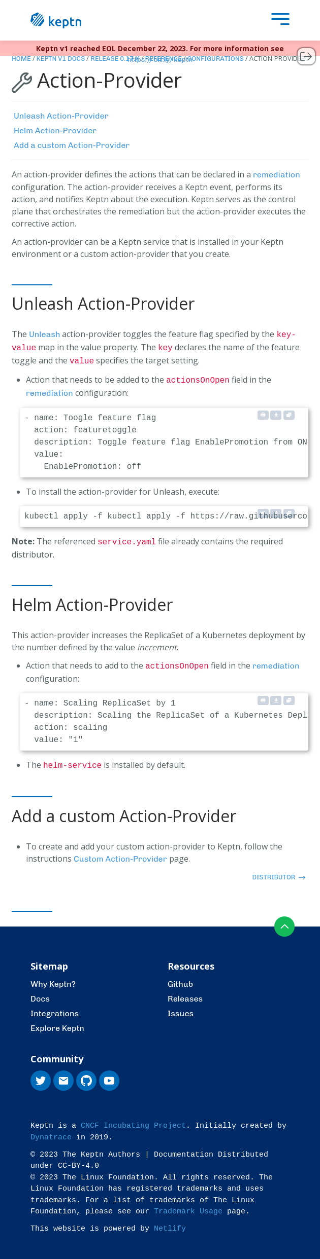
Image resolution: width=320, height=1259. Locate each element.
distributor (278, 871)
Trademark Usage (188, 1205)
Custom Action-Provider (120, 853)
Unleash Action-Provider (61, 116)
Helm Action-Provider (55, 130)
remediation (276, 174)
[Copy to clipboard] (289, 411)
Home (21, 58)
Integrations (54, 1007)
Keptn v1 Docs (61, 58)
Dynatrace (51, 1131)
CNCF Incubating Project (133, 1120)
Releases (185, 992)
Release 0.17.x (114, 58)
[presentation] (278, 20)
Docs (40, 992)
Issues (181, 1007)
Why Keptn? (53, 978)
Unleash (44, 334)
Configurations (215, 58)
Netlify (170, 1222)
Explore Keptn (57, 1022)
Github (180, 978)
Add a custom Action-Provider (72, 145)
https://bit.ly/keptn (160, 59)
